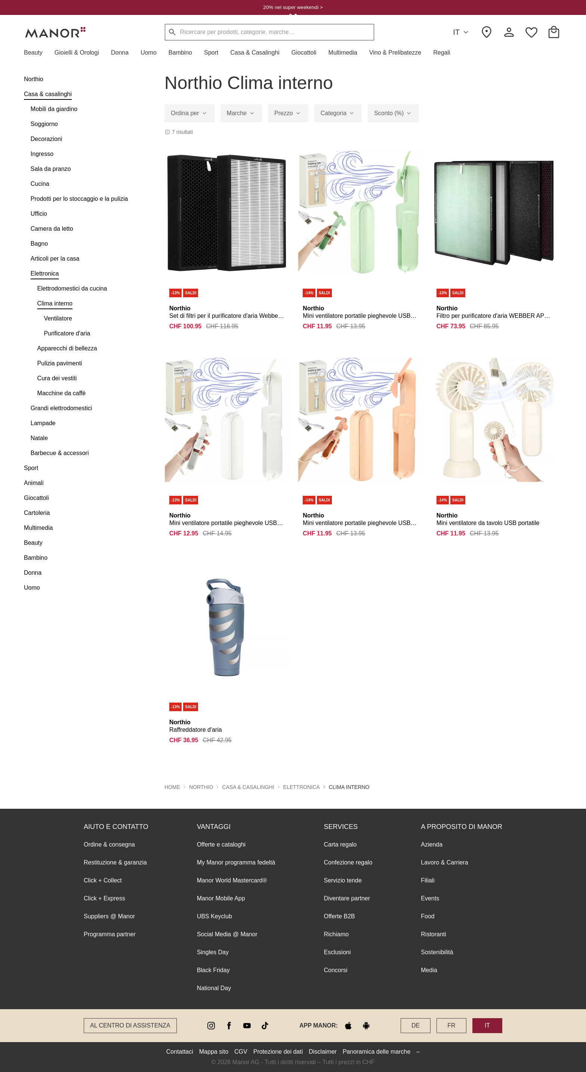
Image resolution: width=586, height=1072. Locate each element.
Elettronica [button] (301, 787)
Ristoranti (433, 934)
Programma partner (110, 934)
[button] (36, 53)
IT (462, 32)
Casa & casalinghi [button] (248, 787)
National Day (214, 988)
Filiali (427, 880)
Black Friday (213, 970)
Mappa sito (213, 1051)
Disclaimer (323, 1051)
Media (429, 970)
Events (430, 898)
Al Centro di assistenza (130, 1025)
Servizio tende (342, 880)
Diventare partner (347, 898)
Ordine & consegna (109, 844)
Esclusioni (337, 952)
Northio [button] (201, 787)
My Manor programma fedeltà (236, 862)
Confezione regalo (348, 862)
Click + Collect (103, 880)
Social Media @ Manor (227, 934)
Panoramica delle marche (376, 1051)
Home (172, 787)
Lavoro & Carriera (444, 862)
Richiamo (336, 934)
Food (427, 916)
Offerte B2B (339, 916)
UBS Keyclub (214, 916)
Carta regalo (340, 844)
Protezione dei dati (278, 1051)
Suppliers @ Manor (109, 916)
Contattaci (179, 1051)
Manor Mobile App (221, 898)
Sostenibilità (437, 952)
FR (451, 1025)
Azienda (431, 844)
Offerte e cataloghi (221, 844)
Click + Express (104, 898)
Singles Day (213, 952)
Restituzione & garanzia (115, 862)
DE (415, 1025)
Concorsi (335, 970)
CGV (240, 1051)
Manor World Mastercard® (232, 880)
